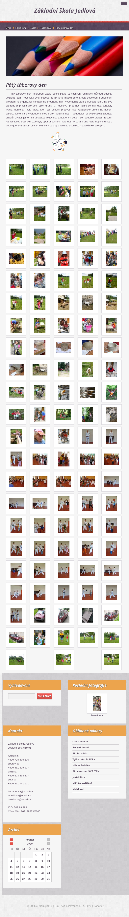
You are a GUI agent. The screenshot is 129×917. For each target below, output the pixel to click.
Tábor (33, 28)
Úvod (8, 28)
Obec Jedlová (80, 741)
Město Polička (81, 765)
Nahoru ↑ (98, 905)
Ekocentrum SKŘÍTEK (85, 771)
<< (11, 839)
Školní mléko (80, 753)
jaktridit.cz (78, 777)
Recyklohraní (80, 747)
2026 (30, 843)
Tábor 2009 (45, 28)
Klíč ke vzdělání (82, 783)
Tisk (56, 905)
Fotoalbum (97, 715)
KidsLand (78, 789)
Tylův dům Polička (83, 759)
